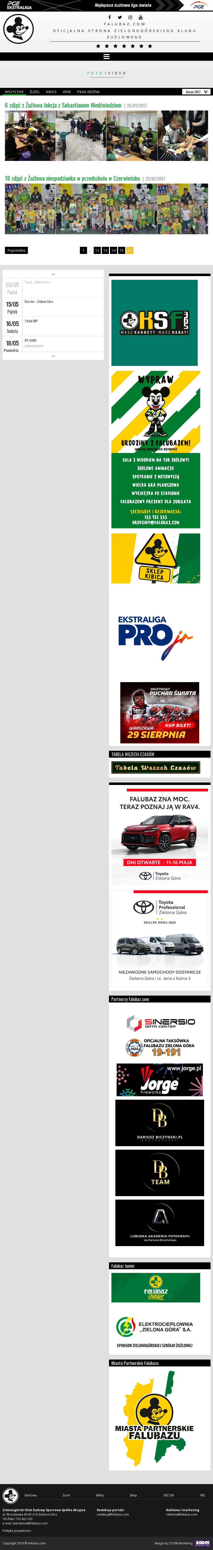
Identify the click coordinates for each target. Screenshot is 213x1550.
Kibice (51, 91)
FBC (203, 1495)
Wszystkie (14, 91)
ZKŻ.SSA (168, 1495)
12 (97, 250)
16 (130, 250)
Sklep (133, 1495)
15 (122, 250)
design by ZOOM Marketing (182, 1543)
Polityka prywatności (16, 1531)
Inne (67, 91)
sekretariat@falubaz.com (30, 1523)
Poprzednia (16, 250)
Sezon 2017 (193, 91)
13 (105, 250)
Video (117, 73)
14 (113, 250)
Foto (95, 73)
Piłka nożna (88, 91)
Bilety (100, 1495)
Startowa (30, 1495)
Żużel (35, 91)
